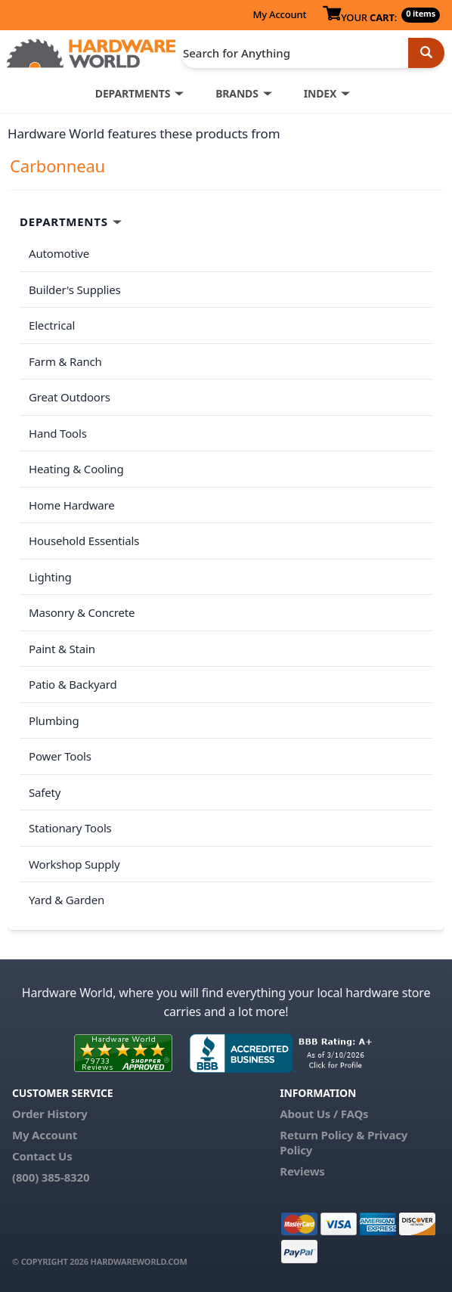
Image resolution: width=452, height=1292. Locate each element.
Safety (44, 792)
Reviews (302, 1171)
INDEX (320, 93)
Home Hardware (72, 505)
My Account (279, 14)
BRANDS (237, 93)
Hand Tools (58, 433)
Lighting (50, 576)
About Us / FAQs (324, 1113)
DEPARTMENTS (132, 93)
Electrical (52, 325)
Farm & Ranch (65, 361)
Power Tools (60, 756)
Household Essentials (84, 540)
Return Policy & (322, 1134)
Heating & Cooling (76, 468)
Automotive (59, 253)
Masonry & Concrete (82, 612)
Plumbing (54, 720)
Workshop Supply (74, 864)
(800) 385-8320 (50, 1177)
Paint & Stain (62, 648)
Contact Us (42, 1155)
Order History (50, 1113)
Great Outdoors (69, 396)
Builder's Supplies (75, 289)
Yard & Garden (66, 899)
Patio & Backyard (72, 684)
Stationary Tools (70, 827)
